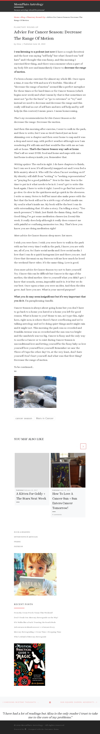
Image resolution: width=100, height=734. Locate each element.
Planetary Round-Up (36, 17)
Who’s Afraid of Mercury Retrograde (30, 637)
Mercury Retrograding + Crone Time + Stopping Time (37, 632)
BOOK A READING (22, 532)
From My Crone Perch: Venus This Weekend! (33, 613)
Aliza (19, 44)
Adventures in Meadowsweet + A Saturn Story (34, 628)
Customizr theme (52, 729)
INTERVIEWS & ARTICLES (26, 537)
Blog (23, 17)
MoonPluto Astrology (32, 725)
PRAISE (17, 542)
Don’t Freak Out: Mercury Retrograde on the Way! (36, 618)
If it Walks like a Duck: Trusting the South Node (35, 623)
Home (16, 17)
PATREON (18, 547)
